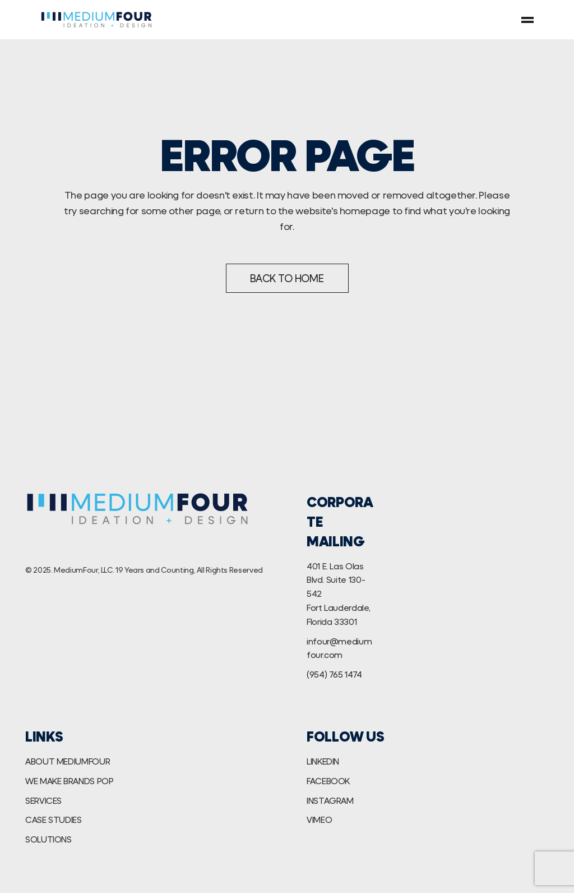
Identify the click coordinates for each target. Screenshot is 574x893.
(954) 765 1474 (334, 674)
